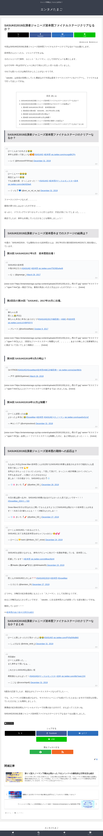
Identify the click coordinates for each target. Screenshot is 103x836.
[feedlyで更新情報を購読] (49, 753)
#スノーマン (58, 418)
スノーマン (9, 724)
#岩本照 (47, 156)
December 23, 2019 (55, 567)
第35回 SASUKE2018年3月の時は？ (35, 115)
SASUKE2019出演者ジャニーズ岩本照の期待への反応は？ (42, 122)
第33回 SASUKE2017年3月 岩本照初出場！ (38, 108)
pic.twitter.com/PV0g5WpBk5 (65, 639)
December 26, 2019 (50, 486)
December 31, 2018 (44, 425)
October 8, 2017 (41, 330)
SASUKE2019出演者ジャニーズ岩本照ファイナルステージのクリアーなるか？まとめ (52, 125)
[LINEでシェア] (75, 34)
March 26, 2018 (37, 377)
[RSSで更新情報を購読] (54, 753)
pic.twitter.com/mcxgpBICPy (63, 156)
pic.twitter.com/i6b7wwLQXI (73, 677)
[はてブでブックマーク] (59, 34)
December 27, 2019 (50, 518)
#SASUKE (38, 156)
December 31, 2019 (42, 162)
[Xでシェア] (27, 34)
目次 (48, 96)
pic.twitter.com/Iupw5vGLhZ (77, 418)
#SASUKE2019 (43, 580)
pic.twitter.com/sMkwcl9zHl (42, 560)
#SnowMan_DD (15, 502)
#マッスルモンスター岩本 (67, 182)
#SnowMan (31, 371)
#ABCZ (46, 371)
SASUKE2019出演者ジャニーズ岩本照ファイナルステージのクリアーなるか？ (49, 101)
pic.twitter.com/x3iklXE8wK (19, 186)
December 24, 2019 (54, 541)
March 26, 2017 (34, 276)
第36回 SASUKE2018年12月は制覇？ (36, 118)
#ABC (63, 320)
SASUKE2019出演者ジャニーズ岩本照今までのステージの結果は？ (45, 104)
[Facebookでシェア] (43, 34)
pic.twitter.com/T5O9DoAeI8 (51, 270)
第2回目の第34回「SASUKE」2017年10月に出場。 (41, 111)
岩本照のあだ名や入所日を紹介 (20, 613)
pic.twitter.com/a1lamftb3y (70, 371)
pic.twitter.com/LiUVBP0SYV (20, 324)
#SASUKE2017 (45, 320)
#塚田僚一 (56, 320)
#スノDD (25, 502)
